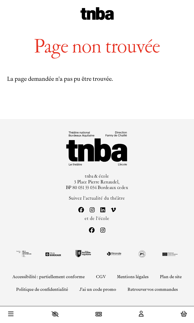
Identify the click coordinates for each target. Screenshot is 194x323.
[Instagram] (92, 210)
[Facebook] (81, 210)
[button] (55, 314)
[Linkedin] (102, 210)
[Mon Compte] (141, 314)
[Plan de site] (170, 277)
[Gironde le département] (114, 253)
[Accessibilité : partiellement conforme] (48, 277)
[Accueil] (97, 14)
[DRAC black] (23, 253)
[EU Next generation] (169, 254)
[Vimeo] (113, 210)
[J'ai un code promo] (98, 290)
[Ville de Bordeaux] (53, 254)
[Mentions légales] (132, 277)
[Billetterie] (98, 314)
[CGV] (100, 277)
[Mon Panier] (184, 314)
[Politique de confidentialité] (42, 290)
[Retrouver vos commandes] (153, 290)
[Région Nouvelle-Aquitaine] (83, 253)
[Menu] (11, 314)
